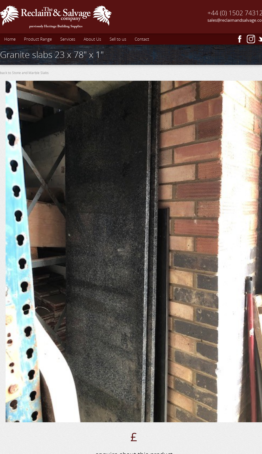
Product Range (38, 39)
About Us (92, 39)
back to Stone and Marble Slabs (24, 72)
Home (10, 39)
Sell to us (118, 39)
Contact (142, 39)
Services (67, 39)
